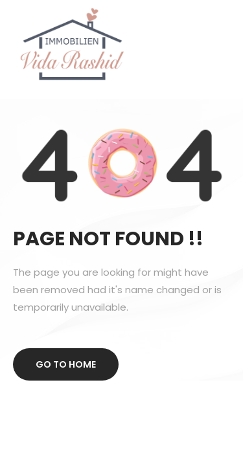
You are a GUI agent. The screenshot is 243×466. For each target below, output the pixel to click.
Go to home (66, 364)
